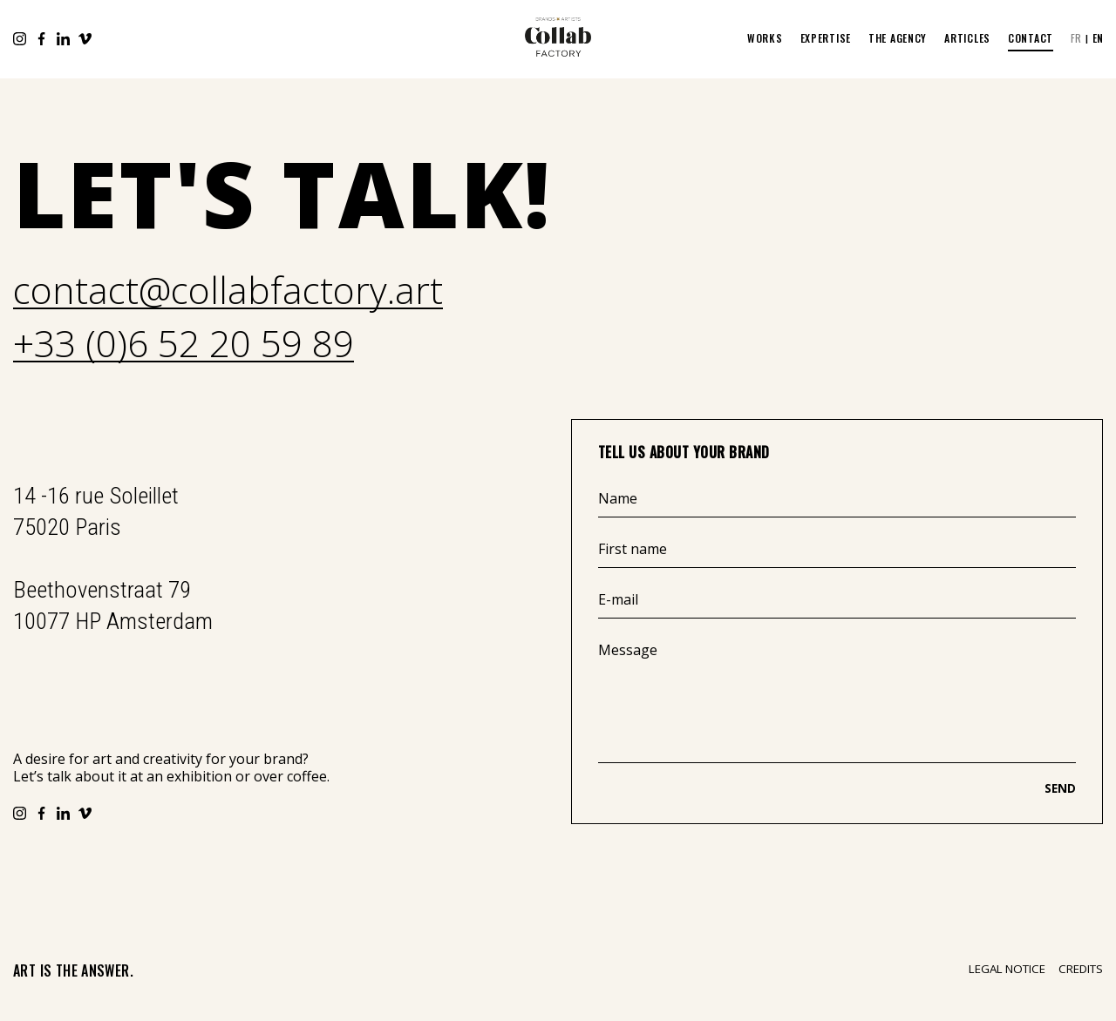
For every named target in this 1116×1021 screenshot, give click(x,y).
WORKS (765, 37)
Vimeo (85, 38)
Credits (1080, 969)
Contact (1030, 37)
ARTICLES (967, 37)
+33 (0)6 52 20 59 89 (183, 344)
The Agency (897, 37)
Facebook (41, 38)
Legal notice (1007, 969)
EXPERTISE (825, 37)
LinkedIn (63, 38)
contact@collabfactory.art (228, 291)
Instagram (19, 38)
